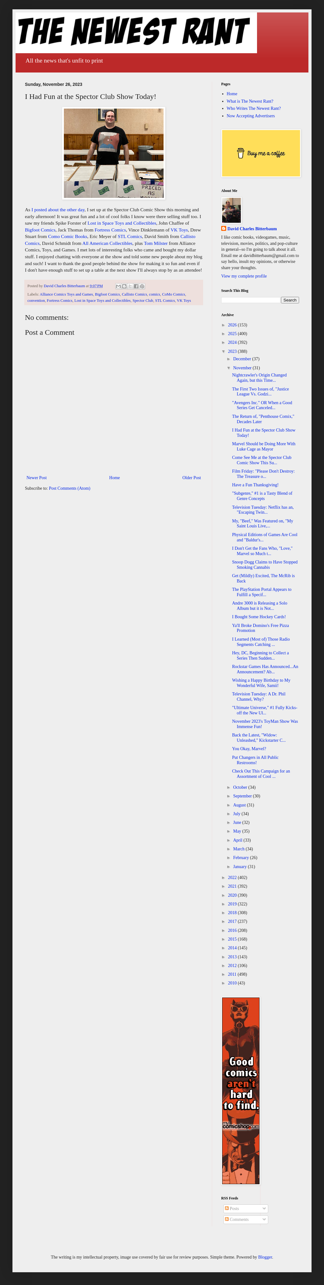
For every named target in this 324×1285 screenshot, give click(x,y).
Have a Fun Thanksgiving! (255, 485)
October (240, 787)
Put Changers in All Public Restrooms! (255, 760)
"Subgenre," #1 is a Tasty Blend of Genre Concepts (262, 496)
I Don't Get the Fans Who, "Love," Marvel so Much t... (262, 551)
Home (114, 477)
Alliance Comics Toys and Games (66, 294)
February (241, 857)
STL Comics (130, 236)
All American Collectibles (107, 243)
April (238, 840)
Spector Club (143, 300)
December (242, 359)
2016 (233, 930)
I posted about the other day (57, 209)
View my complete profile (244, 276)
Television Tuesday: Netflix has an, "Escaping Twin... (263, 510)
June (237, 822)
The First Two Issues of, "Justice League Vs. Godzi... (260, 392)
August (240, 805)
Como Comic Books (67, 236)
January (240, 866)
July (237, 813)
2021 (233, 886)
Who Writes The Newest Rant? (254, 108)
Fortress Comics (110, 229)
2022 (233, 877)
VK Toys (179, 229)
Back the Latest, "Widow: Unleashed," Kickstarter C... (259, 738)
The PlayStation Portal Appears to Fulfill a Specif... (262, 592)
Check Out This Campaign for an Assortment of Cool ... (261, 774)
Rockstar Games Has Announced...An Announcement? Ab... (265, 669)
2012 (233, 965)
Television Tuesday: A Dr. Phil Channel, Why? (258, 697)
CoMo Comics (173, 294)
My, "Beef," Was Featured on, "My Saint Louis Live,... (262, 524)
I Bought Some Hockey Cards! (259, 616)
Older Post (192, 477)
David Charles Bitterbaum (252, 229)
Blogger (265, 1257)
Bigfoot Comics (40, 229)
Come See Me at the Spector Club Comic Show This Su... (262, 460)
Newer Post (36, 477)
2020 (233, 895)
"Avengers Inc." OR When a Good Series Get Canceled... (262, 405)
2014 (233, 948)
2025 (233, 333)
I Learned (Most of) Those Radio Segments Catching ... (261, 642)
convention (36, 300)
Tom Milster (156, 243)
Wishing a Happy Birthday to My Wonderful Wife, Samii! (261, 683)
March (239, 849)
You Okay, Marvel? (249, 748)
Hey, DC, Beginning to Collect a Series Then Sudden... (260, 656)
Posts (232, 1208)
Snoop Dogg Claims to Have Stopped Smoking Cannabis (265, 565)
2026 (233, 325)
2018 (233, 912)
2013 (233, 957)
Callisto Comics (134, 294)
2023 (233, 351)
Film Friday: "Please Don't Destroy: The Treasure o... (263, 474)
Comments (237, 1219)
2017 (233, 921)
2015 (233, 939)
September (243, 796)
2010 (233, 983)
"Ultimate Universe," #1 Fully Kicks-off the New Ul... (264, 710)
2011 (233, 974)
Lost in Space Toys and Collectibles (122, 223)
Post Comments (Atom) (69, 488)
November (243, 368)
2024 (233, 342)
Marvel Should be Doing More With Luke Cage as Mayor (263, 446)
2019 (233, 904)
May (237, 831)
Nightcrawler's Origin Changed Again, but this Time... (259, 378)
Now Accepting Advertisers (251, 116)
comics (154, 294)
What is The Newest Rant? (250, 101)
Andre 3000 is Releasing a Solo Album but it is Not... (259, 606)
